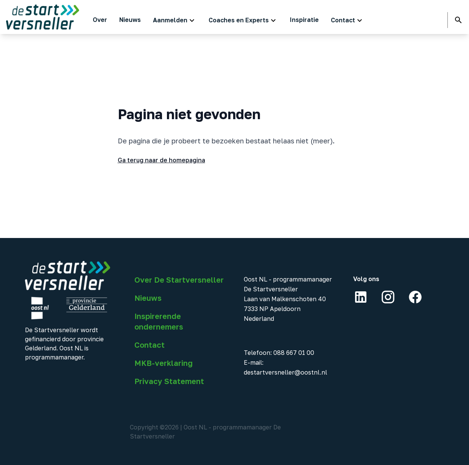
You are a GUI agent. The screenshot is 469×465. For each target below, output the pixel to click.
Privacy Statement (169, 381)
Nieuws (148, 297)
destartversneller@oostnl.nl (285, 372)
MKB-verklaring (163, 362)
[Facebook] (415, 297)
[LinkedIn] (360, 297)
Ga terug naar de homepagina (161, 160)
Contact (149, 344)
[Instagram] (388, 297)
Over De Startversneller (179, 279)
